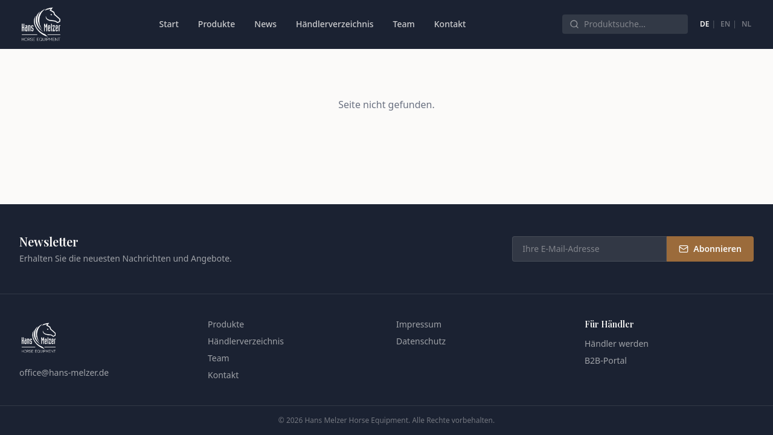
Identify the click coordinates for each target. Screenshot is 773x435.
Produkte (216, 24)
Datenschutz (421, 341)
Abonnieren (710, 248)
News (265, 24)
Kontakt (450, 24)
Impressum (418, 324)
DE (704, 24)
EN (725, 24)
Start (168, 24)
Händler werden (617, 343)
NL (746, 24)
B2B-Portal (606, 360)
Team (404, 24)
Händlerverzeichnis (335, 24)
